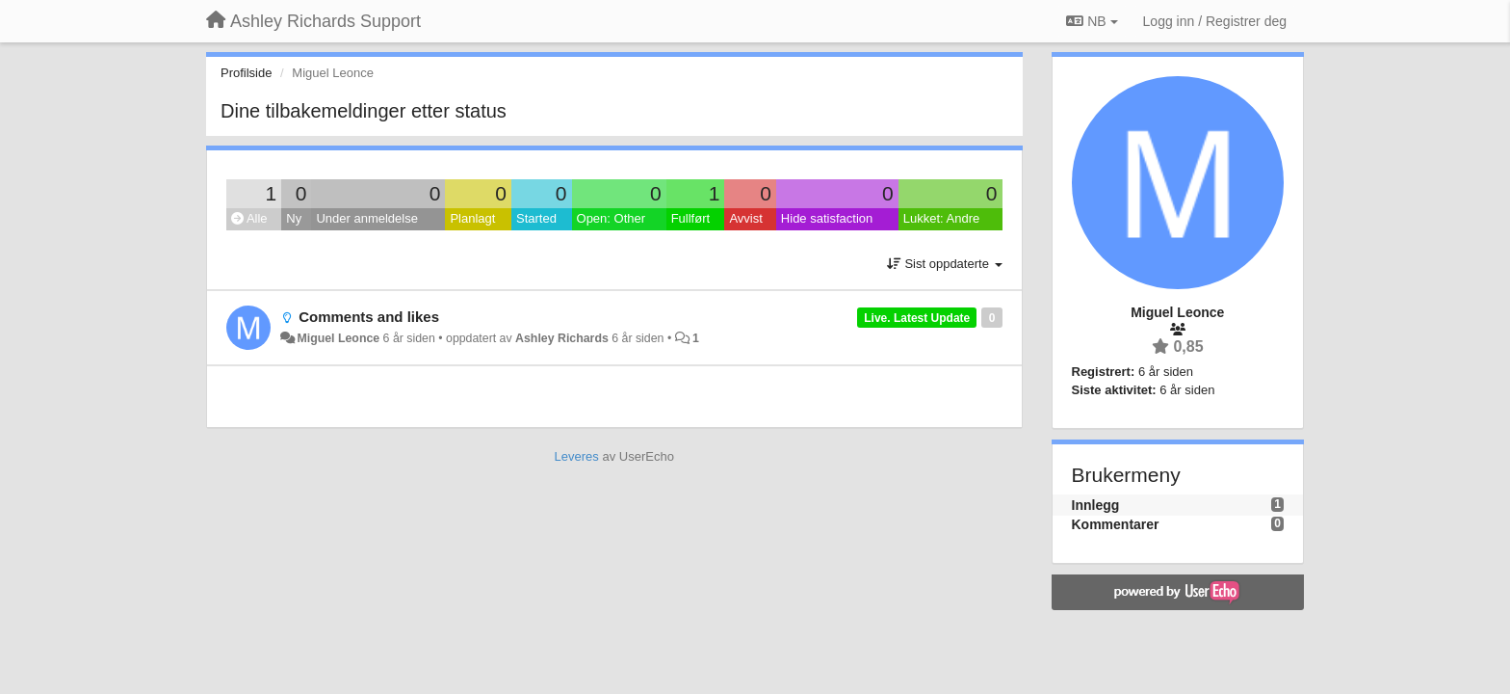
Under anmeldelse (367, 218)
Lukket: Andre (941, 218)
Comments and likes (369, 316)
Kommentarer (1115, 524)
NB (1091, 21)
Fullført (690, 218)
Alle (249, 218)
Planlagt (472, 218)
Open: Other (611, 218)
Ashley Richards (562, 338)
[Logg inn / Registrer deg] (1214, 21)
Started (536, 218)
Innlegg (1096, 505)
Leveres (577, 456)
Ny (293, 218)
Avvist (745, 218)
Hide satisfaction (826, 218)
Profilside (246, 73)
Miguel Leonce (338, 338)
